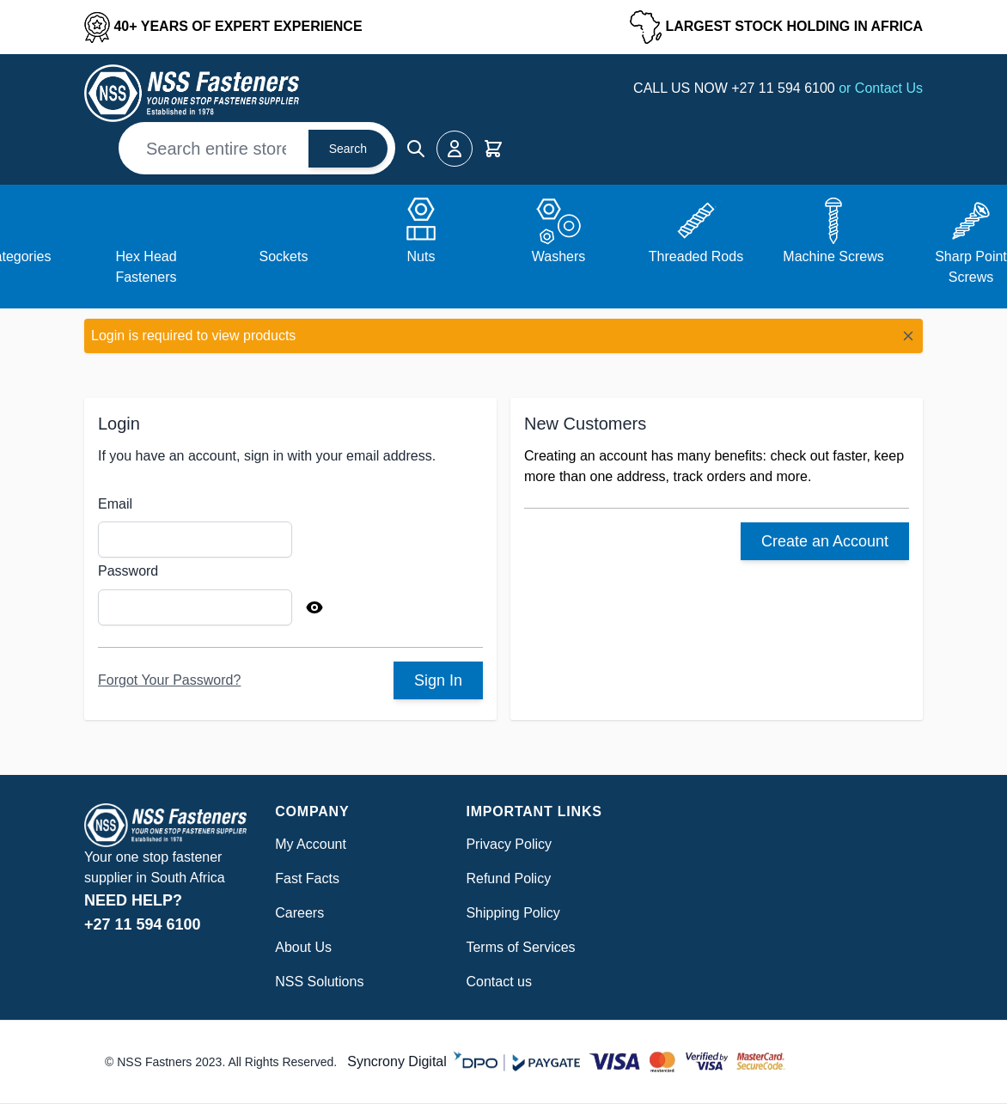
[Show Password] (314, 607)
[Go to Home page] (191, 93)
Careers (299, 913)
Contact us (498, 981)
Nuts (421, 256)
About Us (303, 947)
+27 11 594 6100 (785, 88)
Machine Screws (833, 256)
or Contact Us (881, 88)
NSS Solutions (319, 981)
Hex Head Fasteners (145, 266)
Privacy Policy (509, 844)
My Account (310, 844)
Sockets (283, 256)
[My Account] (454, 148)
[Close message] (908, 336)
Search (348, 149)
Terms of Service (517, 947)
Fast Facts (307, 878)
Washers (559, 256)
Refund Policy (508, 878)
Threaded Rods (696, 256)
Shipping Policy (512, 913)
